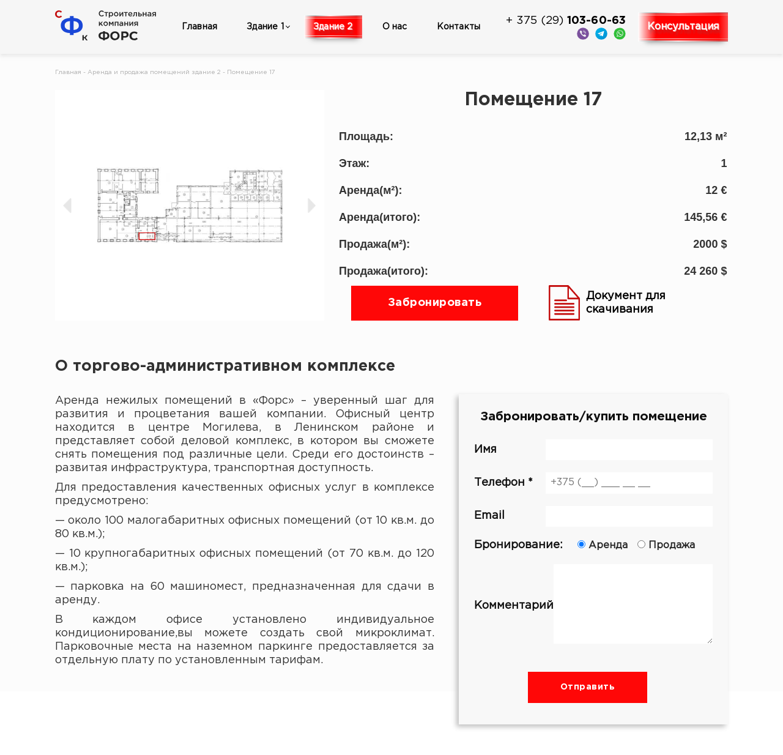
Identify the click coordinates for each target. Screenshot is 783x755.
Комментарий (593, 605)
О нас (394, 27)
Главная (199, 27)
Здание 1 (265, 27)
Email (593, 516)
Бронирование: (593, 545)
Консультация (683, 26)
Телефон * (593, 482)
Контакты (459, 27)
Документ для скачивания (607, 303)
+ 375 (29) (566, 21)
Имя (593, 449)
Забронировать (435, 303)
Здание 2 (333, 27)
